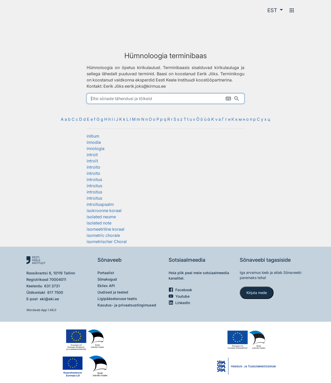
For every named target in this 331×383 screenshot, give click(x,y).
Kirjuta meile (256, 292)
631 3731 (52, 286)
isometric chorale (103, 235)
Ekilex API (106, 285)
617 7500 (55, 292)
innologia (95, 148)
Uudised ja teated (112, 292)
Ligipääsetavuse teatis (117, 298)
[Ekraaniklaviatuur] (228, 98)
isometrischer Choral (107, 241)
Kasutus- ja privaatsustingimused (126, 305)
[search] (165, 98)
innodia (94, 142)
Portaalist (105, 273)
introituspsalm (100, 204)
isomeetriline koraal (105, 229)
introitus (94, 179)
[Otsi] (237, 98)
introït (92, 160)
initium (93, 136)
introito (93, 167)
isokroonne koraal (104, 210)
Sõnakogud (107, 279)
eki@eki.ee (49, 299)
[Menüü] (291, 10)
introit (92, 154)
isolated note (99, 223)
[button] (275, 10)
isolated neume (101, 216)
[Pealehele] (56, 10)
